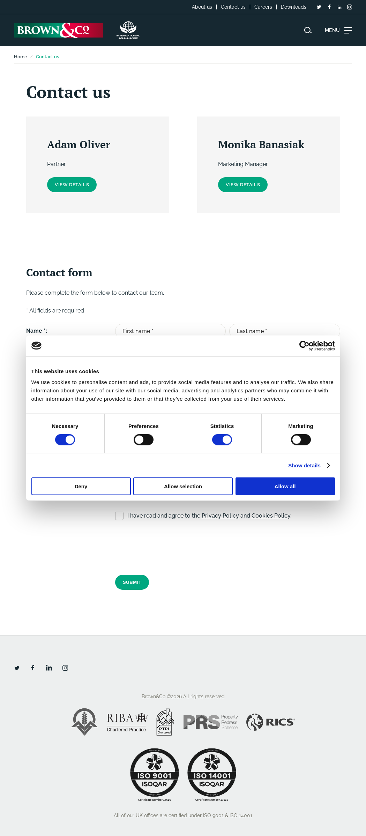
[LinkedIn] (339, 7)
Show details (304, 465)
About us (202, 7)
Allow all (285, 486)
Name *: (36, 330)
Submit (132, 581)
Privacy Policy (220, 515)
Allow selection (183, 486)
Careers (263, 7)
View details (72, 184)
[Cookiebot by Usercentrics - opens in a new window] (304, 345)
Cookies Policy (271, 515)
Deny (81, 486)
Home (20, 56)
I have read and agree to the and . (209, 515)
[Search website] (308, 30)
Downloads (293, 7)
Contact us (233, 7)
